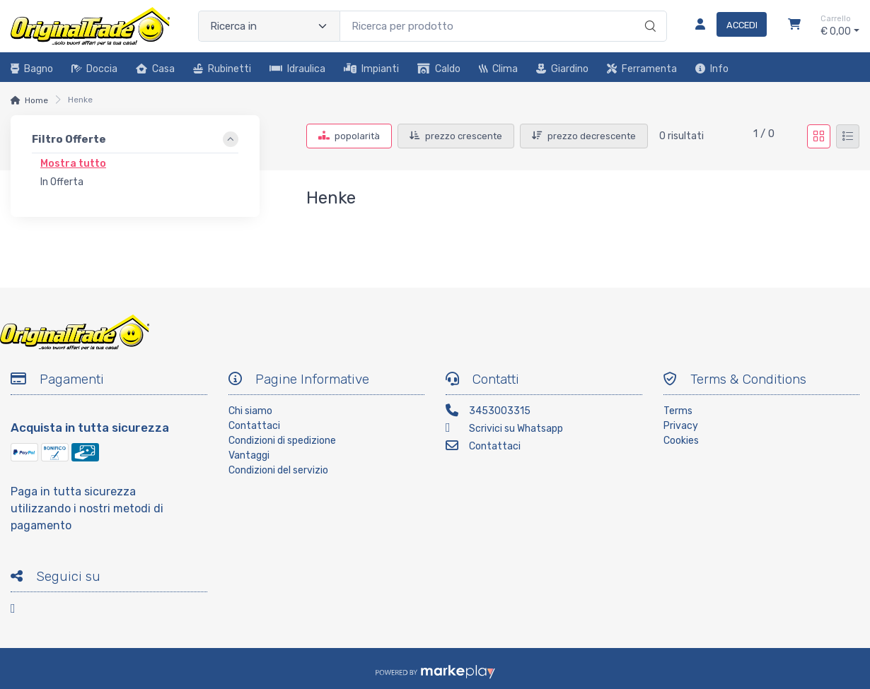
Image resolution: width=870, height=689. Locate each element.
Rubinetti (222, 69)
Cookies (681, 441)
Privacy (680, 426)
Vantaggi (248, 455)
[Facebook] (21, 611)
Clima (498, 69)
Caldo (438, 69)
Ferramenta (642, 69)
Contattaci (254, 426)
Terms (677, 411)
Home (36, 100)
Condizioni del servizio (278, 470)
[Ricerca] (648, 11)
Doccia (94, 69)
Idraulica (297, 69)
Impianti (371, 69)
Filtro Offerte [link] (69, 139)
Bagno (32, 69)
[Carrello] (794, 26)
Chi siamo (250, 411)
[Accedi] (725, 26)
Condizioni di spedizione (282, 441)
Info (712, 69)
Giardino (562, 69)
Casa (155, 69)
